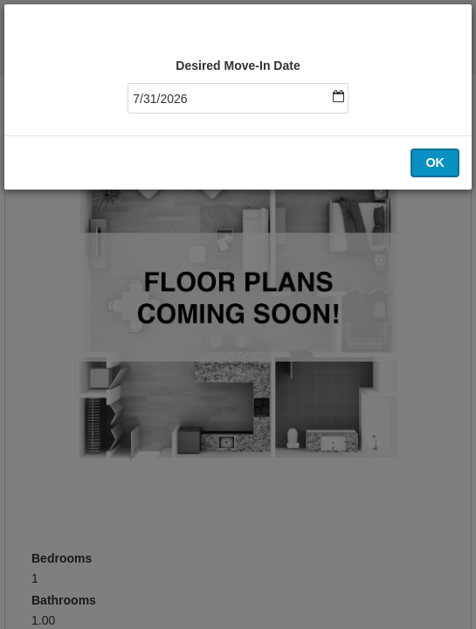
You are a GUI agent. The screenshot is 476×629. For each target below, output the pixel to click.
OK (435, 162)
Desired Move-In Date (238, 66)
